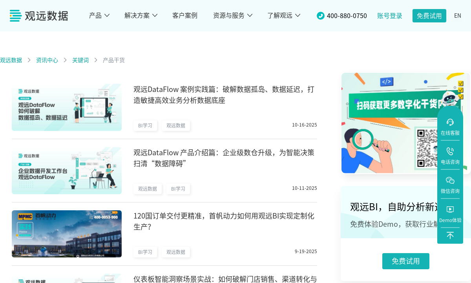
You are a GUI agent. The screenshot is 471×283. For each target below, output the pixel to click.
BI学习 (145, 125)
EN (457, 15)
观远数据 (11, 60)
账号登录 (389, 16)
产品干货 (114, 60)
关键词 (80, 60)
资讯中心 (47, 60)
